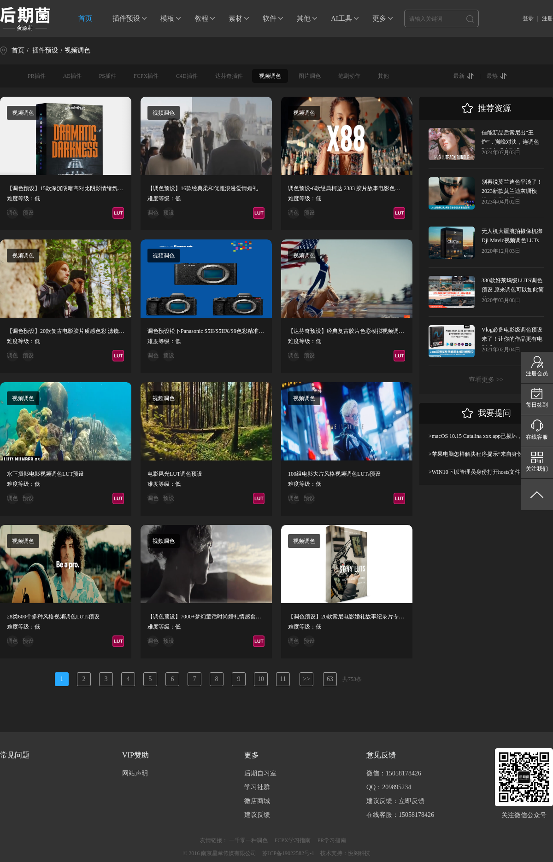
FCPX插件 (146, 76)
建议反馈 (257, 814)
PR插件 (37, 76)
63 (330, 679)
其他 (304, 18)
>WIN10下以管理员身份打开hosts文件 (474, 472)
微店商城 (257, 801)
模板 (167, 18)
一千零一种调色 (248, 840)
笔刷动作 (349, 76)
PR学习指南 (332, 840)
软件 (269, 18)
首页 (85, 18)
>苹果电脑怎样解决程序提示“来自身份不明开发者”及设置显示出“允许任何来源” (486, 454)
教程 (201, 18)
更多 (379, 18)
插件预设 (126, 18)
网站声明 (135, 773)
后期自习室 (260, 773)
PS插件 (107, 76)
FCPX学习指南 (293, 840)
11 (283, 679)
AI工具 (341, 18)
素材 (235, 18)
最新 (459, 76)
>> (306, 679)
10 (261, 679)
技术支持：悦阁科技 (345, 853)
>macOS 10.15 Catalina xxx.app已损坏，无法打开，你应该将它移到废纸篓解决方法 (486, 436)
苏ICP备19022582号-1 (288, 853)
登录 (528, 18)
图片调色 (310, 76)
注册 (547, 18)
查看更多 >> (486, 379)
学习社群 (257, 787)
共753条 (352, 679)
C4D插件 (187, 76)
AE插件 (72, 76)
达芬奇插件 (229, 76)
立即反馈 (411, 801)
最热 (492, 76)
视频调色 (270, 76)
